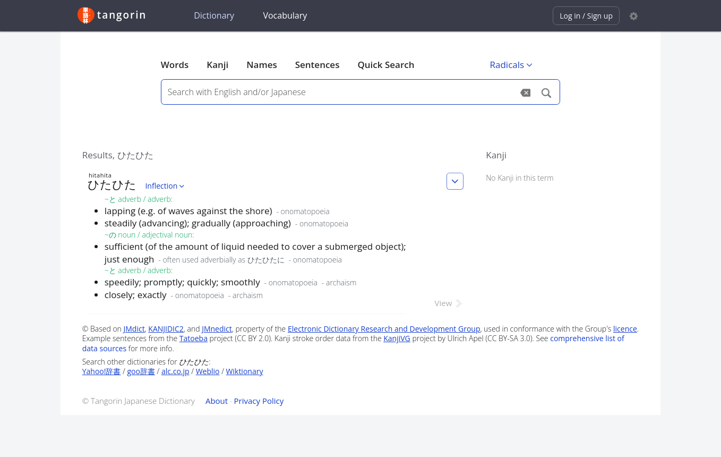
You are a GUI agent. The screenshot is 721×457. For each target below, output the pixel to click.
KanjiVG (396, 338)
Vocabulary (285, 15)
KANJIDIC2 (166, 329)
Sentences (317, 64)
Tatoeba (193, 338)
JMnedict (217, 329)
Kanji (217, 64)
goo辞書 (141, 371)
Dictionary (214, 15)
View (449, 303)
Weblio (208, 371)
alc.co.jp (175, 371)
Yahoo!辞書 (101, 371)
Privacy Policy (259, 400)
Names (261, 64)
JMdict (134, 329)
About (216, 400)
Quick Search (385, 64)
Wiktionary (244, 371)
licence (625, 329)
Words (175, 64)
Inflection (165, 186)
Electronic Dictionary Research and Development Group (384, 329)
